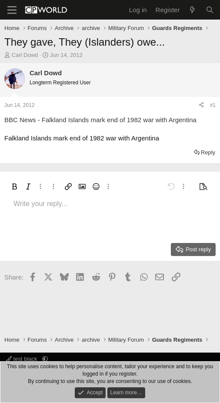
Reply (208, 152)
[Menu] (12, 10)
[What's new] (192, 10)
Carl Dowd (25, 55)
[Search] (209, 10)
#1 (213, 105)
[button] (14, 186)
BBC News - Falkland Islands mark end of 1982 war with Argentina (100, 119)
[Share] (201, 105)
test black (22, 359)
